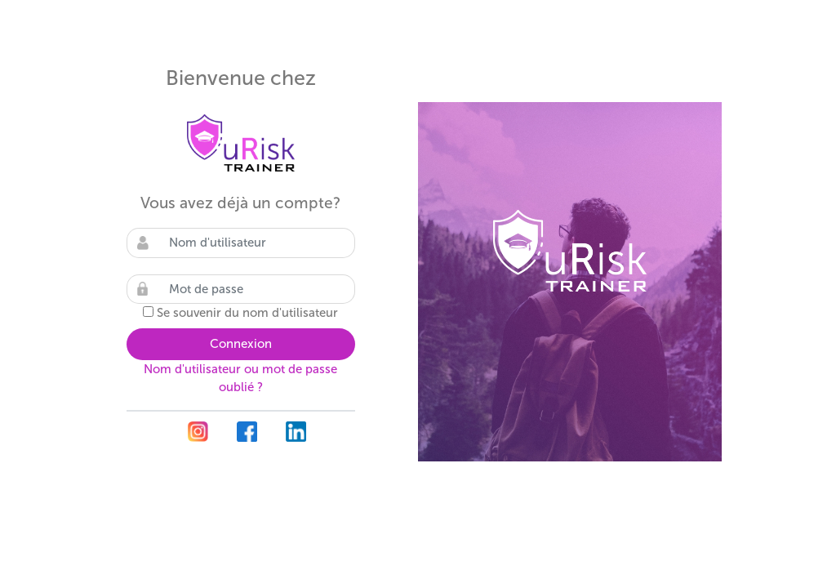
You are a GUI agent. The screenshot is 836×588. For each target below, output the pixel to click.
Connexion (241, 343)
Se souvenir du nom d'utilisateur (247, 312)
